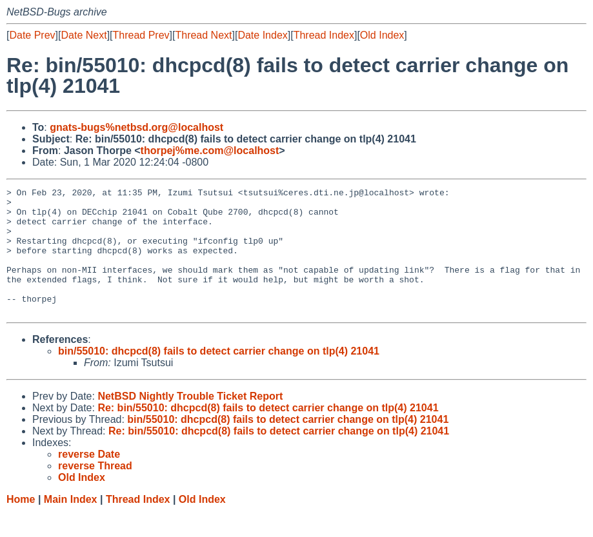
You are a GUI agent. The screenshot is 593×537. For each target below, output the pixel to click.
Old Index (382, 35)
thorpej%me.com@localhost (210, 150)
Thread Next (203, 35)
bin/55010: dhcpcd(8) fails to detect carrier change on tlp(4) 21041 (218, 376)
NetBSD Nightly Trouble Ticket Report (190, 421)
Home (20, 524)
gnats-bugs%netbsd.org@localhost (136, 127)
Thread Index (324, 35)
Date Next (83, 35)
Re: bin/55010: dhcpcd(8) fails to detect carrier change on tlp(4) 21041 (267, 432)
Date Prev (32, 35)
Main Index (70, 524)
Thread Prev (141, 35)
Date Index (262, 35)
